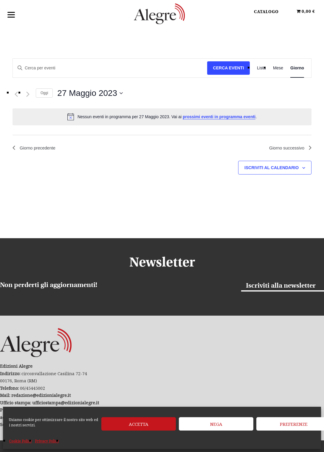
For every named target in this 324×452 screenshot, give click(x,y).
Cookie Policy (20, 441)
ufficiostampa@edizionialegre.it (65, 403)
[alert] (162, 116)
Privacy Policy (47, 441)
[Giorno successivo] (27, 94)
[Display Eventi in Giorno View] (297, 68)
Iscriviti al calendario (271, 168)
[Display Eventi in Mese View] (278, 68)
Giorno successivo (288, 148)
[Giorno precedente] (16, 94)
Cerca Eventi (228, 68)
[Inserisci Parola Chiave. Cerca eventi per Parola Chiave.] (110, 68)
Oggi (44, 93)
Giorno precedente (36, 148)
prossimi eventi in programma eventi (219, 116)
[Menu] (11, 14)
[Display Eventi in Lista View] (261, 68)
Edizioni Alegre (162, 14)
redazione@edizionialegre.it (41, 395)
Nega (216, 424)
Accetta (138, 424)
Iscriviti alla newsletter (281, 285)
